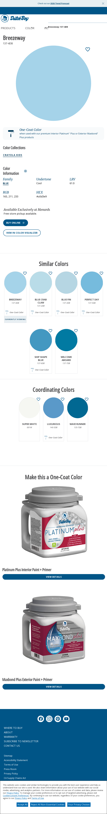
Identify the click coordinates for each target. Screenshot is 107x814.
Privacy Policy (13, 793)
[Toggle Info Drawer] (63, 171)
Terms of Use (37, 798)
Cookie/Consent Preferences (16, 795)
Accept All (22, 804)
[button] (53, 133)
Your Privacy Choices (79, 804)
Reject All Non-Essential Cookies (48, 804)
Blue (6, 183)
